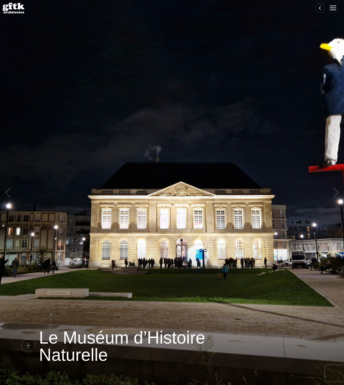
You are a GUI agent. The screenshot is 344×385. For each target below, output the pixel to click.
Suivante (336, 193)
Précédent (8, 193)
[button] (334, 8)
